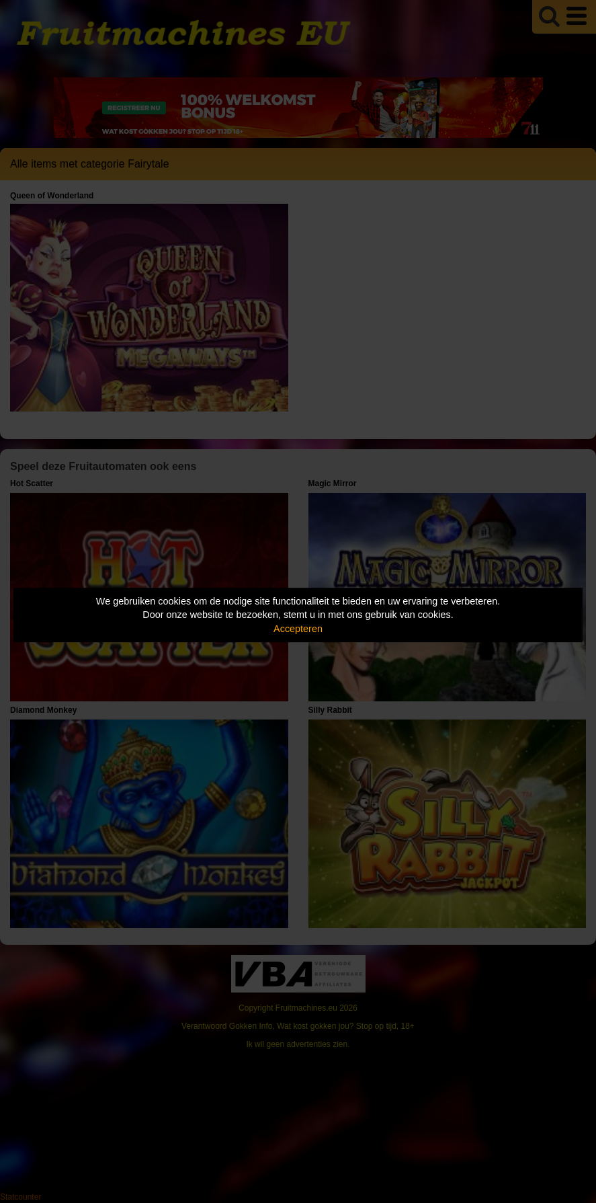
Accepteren (298, 628)
